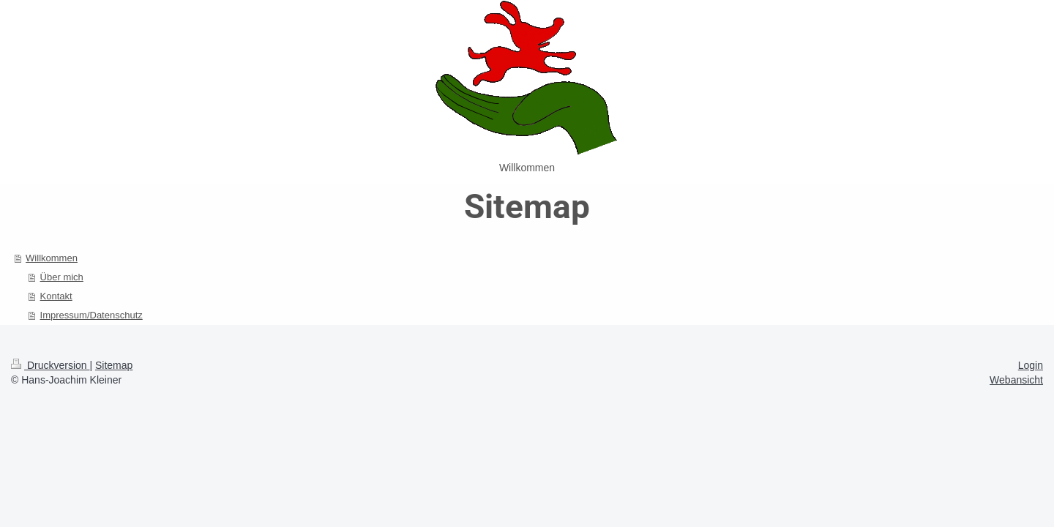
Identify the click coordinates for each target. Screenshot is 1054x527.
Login (1030, 365)
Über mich (61, 277)
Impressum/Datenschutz (91, 315)
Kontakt (56, 296)
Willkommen (52, 258)
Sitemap (113, 365)
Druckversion (50, 365)
